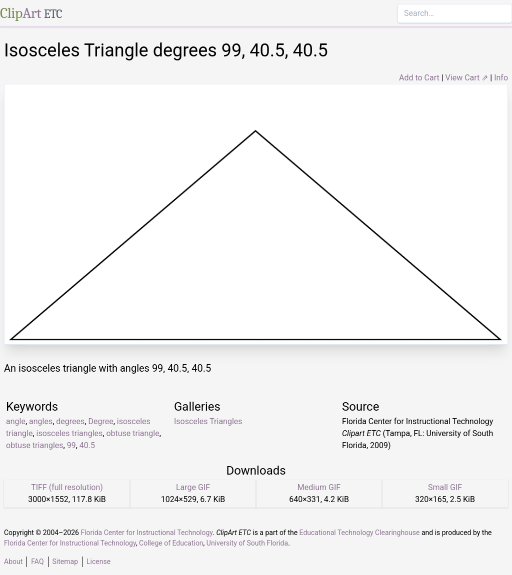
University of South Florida (247, 543)
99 (71, 445)
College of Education (171, 543)
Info (501, 77)
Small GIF (445, 487)
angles (40, 421)
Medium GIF (319, 487)
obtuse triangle (132, 433)
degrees (70, 421)
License (98, 562)
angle (16, 421)
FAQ (37, 562)
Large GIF (193, 487)
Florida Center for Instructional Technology (146, 533)
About (13, 562)
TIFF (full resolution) (67, 487)
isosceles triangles (69, 433)
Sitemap (65, 562)
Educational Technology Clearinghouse (360, 533)
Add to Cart (419, 77)
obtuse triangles (35, 445)
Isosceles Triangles (208, 421)
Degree (100, 421)
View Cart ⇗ (467, 77)
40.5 (87, 445)
